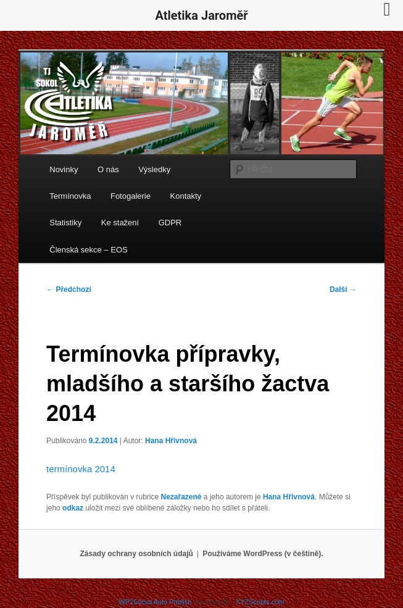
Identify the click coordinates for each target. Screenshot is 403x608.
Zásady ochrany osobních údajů (136, 553)
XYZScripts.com (260, 602)
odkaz (72, 508)
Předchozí (68, 289)
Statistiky (65, 222)
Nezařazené (180, 497)
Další (343, 289)
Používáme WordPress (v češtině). (262, 553)
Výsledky (154, 169)
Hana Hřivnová (171, 440)
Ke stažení (120, 222)
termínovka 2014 (80, 469)
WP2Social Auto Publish (154, 602)
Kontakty (186, 196)
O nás (108, 169)
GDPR (170, 222)
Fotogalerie (130, 196)
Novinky (63, 169)
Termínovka (70, 196)
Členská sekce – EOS (88, 249)
